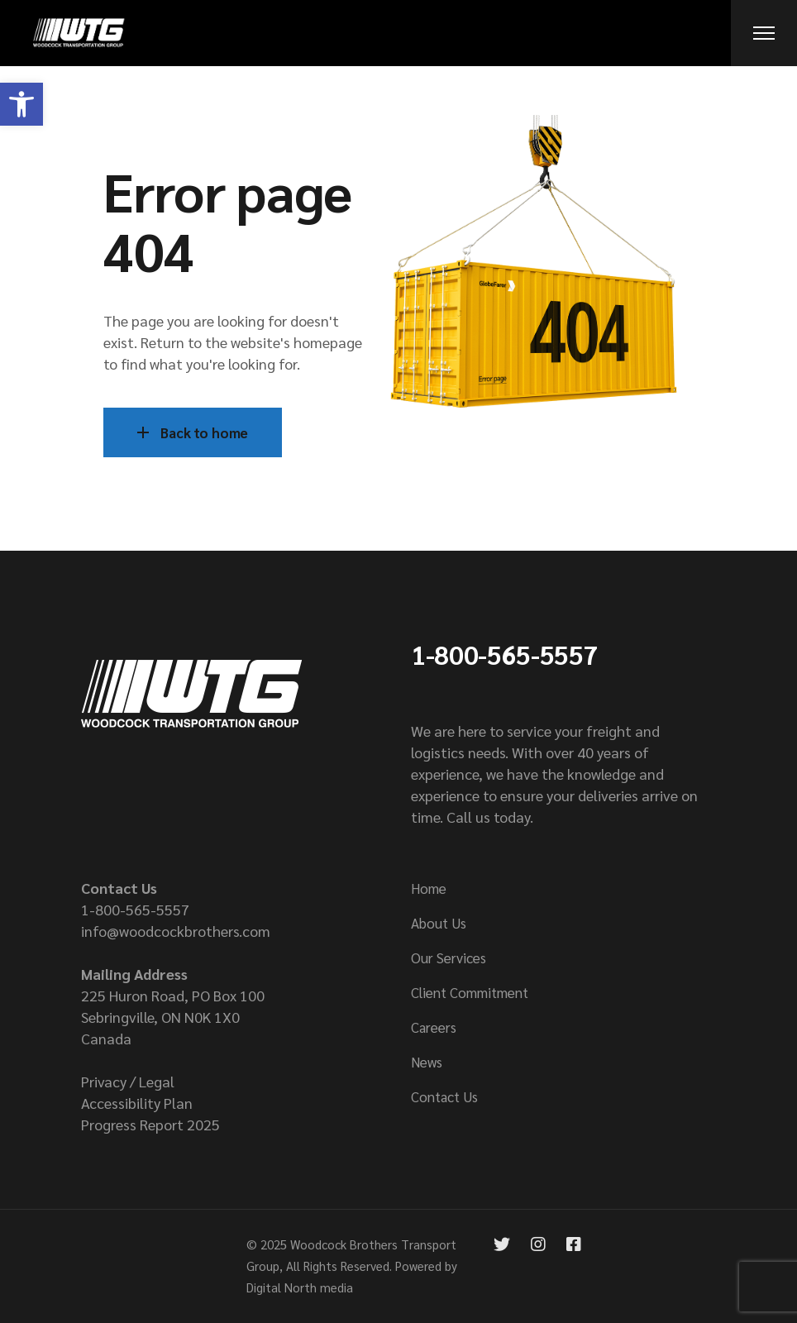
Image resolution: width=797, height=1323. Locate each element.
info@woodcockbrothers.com (175, 930)
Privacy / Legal (127, 1081)
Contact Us (444, 1096)
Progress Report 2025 (150, 1124)
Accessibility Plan (137, 1102)
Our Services (448, 957)
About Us (438, 923)
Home (428, 888)
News (426, 1062)
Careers (433, 1027)
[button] (21, 104)
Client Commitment (469, 992)
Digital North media (299, 1287)
